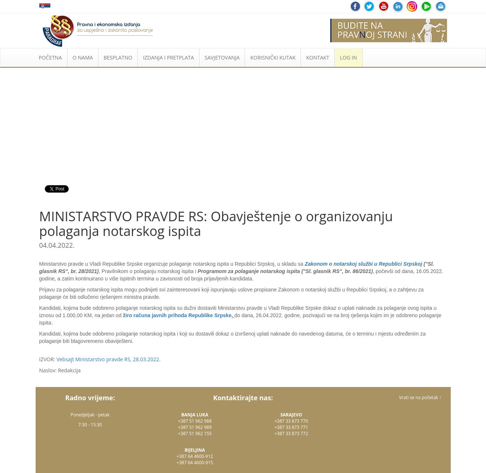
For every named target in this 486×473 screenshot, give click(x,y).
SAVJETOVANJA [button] (222, 57)
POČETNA (50, 57)
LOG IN (348, 57)
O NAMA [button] (83, 57)
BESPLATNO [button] (118, 57)
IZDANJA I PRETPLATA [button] (168, 57)
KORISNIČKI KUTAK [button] (272, 57)
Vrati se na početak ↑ (420, 397)
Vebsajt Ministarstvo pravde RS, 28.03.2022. (109, 359)
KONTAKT (317, 57)
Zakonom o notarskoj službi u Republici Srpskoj (363, 264)
